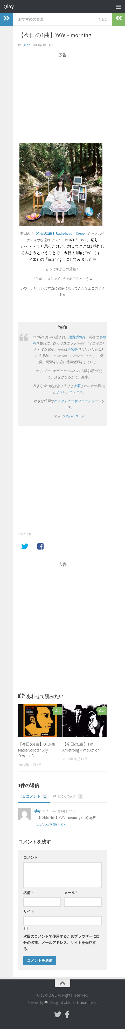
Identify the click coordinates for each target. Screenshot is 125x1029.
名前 (28, 892)
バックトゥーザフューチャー (76, 401)
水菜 (76, 386)
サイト (28, 911)
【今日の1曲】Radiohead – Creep (59, 233)
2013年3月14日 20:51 (60, 811)
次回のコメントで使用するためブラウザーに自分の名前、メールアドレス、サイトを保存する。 (61, 942)
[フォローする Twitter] (57, 1014)
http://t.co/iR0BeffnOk (49, 824)
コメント (34, 796)
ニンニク (75, 392)
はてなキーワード (73, 416)
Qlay (8, 6)
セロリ (60, 392)
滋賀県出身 (76, 337)
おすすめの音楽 (31, 19)
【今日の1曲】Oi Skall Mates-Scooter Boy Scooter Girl (36, 750)
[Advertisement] (62, 94)
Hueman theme (86, 1002)
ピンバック (68, 796)
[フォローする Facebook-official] (67, 1014)
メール (70, 892)
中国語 (72, 349)
